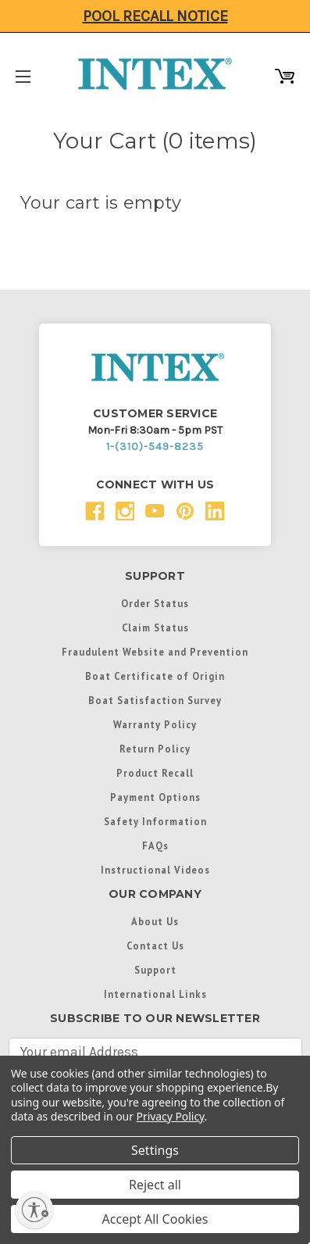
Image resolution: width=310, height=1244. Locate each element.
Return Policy (155, 748)
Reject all (155, 1184)
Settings (155, 1150)
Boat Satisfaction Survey (155, 700)
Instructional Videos (155, 869)
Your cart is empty (101, 202)
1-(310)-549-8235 (155, 446)
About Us (155, 921)
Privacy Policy (171, 1116)
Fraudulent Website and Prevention (155, 651)
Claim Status (155, 627)
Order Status (155, 603)
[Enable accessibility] (34, 1209)
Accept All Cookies (155, 1219)
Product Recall (155, 773)
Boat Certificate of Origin (155, 676)
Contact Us (155, 945)
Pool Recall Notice (155, 16)
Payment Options (155, 797)
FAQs (155, 845)
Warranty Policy (155, 724)
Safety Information (155, 821)
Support (155, 969)
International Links (155, 994)
